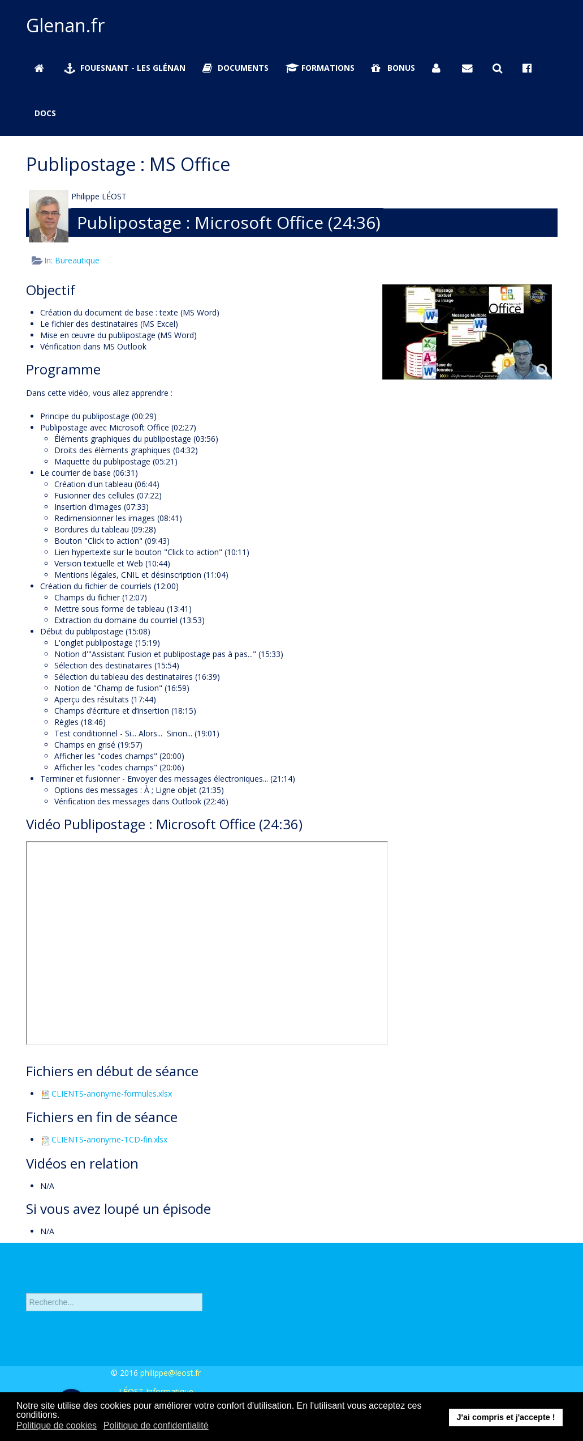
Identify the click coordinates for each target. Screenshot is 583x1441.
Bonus (393, 67)
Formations (320, 67)
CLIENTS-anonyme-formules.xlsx (106, 1093)
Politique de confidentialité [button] (156, 1425)
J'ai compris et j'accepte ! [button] (505, 1417)
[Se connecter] (439, 68)
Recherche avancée (61, 1323)
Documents (235, 67)
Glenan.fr (65, 25)
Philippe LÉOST (99, 196)
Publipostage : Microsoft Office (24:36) (229, 222)
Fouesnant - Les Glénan (124, 67)
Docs (45, 113)
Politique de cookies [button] (56, 1425)
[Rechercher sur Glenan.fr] (499, 68)
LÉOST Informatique (156, 1391)
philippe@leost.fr (170, 1372)
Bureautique (77, 260)
